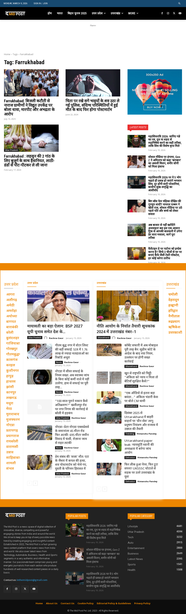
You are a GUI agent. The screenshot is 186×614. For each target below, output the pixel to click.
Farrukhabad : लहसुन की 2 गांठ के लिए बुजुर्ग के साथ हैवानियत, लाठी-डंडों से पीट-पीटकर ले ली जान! (29, 160)
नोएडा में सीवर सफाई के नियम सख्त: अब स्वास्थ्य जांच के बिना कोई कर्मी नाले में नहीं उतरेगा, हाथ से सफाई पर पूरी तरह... (72, 380)
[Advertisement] (93, 36)
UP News (9, 95)
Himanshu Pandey (147, 433)
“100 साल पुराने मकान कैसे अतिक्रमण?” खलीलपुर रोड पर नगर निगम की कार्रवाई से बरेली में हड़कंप (71, 407)
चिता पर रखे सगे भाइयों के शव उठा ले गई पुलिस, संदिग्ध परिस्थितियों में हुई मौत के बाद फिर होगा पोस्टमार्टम (92, 105)
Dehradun (130, 457)
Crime (69, 95)
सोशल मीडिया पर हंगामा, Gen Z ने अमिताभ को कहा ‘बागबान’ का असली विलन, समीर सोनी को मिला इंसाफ (164, 161)
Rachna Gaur (56, 338)
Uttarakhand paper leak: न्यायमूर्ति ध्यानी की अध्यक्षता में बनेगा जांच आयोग (139, 447)
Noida (59, 362)
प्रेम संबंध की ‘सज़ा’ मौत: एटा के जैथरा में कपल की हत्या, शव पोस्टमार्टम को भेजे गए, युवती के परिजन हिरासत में (72, 463)
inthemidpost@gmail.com (32, 580)
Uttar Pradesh (11, 150)
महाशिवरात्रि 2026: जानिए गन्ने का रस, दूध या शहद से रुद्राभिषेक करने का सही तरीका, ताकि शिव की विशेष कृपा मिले (164, 141)
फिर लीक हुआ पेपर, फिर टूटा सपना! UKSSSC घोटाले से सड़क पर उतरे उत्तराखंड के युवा (141, 471)
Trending (130, 433)
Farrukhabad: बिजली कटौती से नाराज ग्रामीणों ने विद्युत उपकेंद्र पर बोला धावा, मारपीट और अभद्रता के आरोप (29, 107)
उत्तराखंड (101, 283)
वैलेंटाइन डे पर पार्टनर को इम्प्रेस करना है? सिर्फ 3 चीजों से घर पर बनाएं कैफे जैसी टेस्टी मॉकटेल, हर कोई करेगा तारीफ (165, 253)
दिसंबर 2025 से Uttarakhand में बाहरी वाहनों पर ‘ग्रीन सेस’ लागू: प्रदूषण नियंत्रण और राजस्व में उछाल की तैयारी (141, 421)
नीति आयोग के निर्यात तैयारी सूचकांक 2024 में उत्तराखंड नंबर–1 (126, 329)
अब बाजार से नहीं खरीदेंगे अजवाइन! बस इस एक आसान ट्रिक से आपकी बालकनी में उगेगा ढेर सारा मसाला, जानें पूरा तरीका (165, 231)
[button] (179, 3)
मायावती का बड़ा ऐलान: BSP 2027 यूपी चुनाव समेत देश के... (54, 329)
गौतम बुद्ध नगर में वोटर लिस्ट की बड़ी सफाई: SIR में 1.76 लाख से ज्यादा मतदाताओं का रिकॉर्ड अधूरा (72, 352)
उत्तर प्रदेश (32, 283)
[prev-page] (29, 483)
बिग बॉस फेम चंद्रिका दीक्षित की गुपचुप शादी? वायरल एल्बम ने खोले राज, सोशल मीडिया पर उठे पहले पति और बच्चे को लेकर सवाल (165, 207)
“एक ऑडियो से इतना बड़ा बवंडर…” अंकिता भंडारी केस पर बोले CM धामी (141, 397)
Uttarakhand (103, 337)
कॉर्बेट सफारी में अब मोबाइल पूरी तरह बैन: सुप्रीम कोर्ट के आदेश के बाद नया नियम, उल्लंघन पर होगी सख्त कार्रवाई (141, 354)
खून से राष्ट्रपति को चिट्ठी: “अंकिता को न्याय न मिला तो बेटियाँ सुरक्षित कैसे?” (141, 378)
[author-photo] (46, 338)
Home (7, 54)
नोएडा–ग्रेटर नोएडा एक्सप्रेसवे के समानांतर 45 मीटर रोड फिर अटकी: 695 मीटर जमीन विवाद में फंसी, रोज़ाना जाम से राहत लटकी (72, 435)
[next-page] (35, 483)
